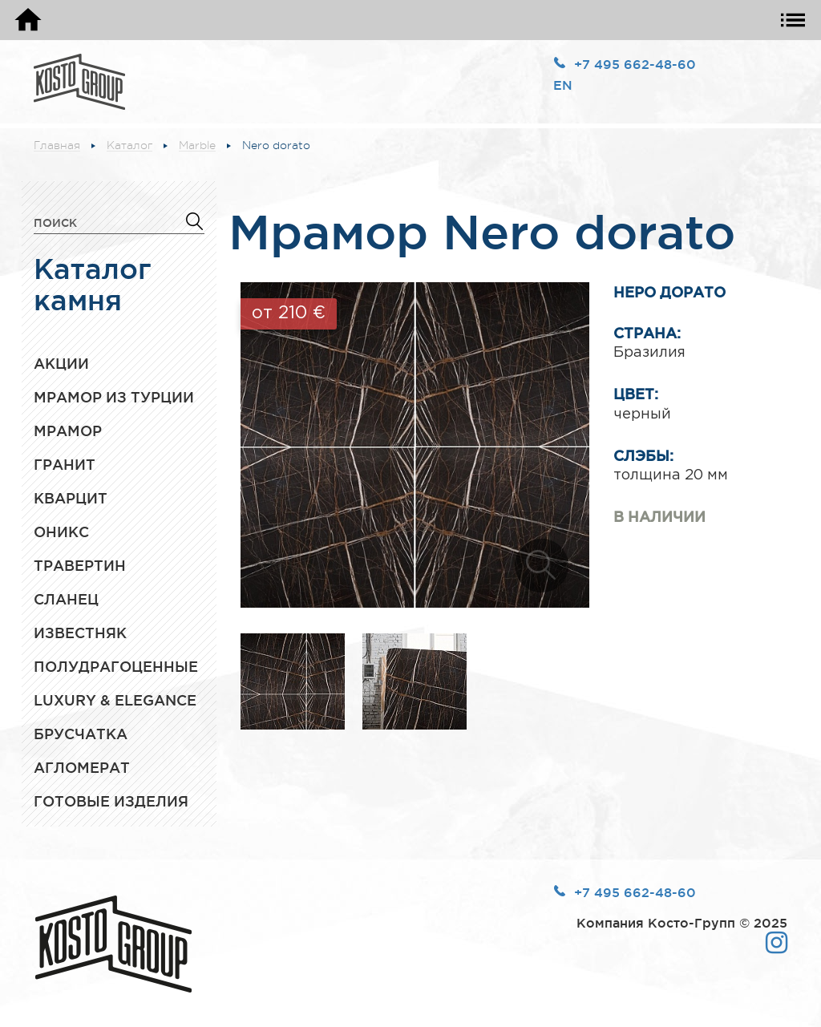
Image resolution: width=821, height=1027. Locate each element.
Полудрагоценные (116, 666)
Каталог (129, 145)
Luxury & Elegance (115, 700)
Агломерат (82, 767)
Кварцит (70, 498)
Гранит (64, 464)
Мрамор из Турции (114, 397)
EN (562, 85)
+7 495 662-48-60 (635, 64)
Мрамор (68, 431)
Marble (197, 145)
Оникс (61, 532)
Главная (57, 145)
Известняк (80, 633)
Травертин (80, 565)
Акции (61, 363)
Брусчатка (80, 734)
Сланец (66, 599)
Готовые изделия (111, 801)
